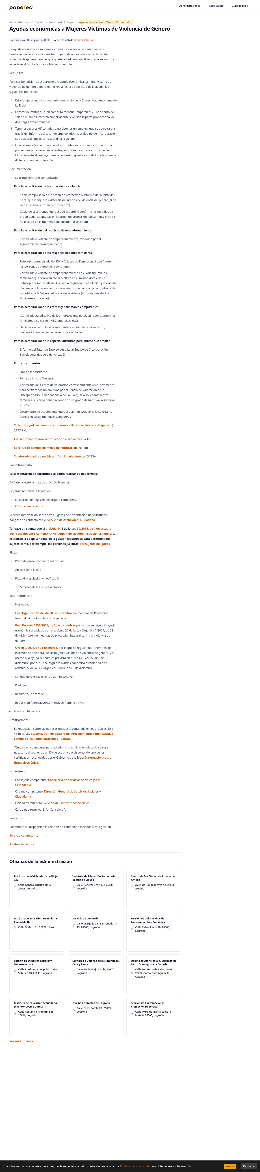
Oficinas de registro (29, 506)
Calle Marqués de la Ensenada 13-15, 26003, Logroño (97, 925)
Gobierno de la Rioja (60, 22)
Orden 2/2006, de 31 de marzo (36, 648)
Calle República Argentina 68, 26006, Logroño (36, 1013)
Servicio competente (23, 835)
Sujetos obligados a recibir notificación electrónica (49, 456)
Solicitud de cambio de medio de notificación (45, 448)
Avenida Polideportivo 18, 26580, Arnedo (155, 886)
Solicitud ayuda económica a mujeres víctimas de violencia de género (62, 425)
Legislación (217, 5)
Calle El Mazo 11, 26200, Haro (36, 927)
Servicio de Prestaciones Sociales (67, 803)
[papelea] (22, 5)
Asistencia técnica (21, 844)
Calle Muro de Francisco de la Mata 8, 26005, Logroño (153, 1013)
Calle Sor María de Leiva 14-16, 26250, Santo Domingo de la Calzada (153, 973)
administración (85, 40)
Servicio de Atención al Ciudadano (71, 520)
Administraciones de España (26, 22)
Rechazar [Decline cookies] (249, 1166)
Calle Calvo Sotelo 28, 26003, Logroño (152, 928)
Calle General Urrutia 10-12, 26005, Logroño (35, 886)
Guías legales (240, 5)
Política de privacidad (134, 1166)
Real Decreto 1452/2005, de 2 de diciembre (45, 625)
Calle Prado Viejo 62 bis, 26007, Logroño (95, 971)
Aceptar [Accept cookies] (230, 1166)
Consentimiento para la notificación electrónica (47, 439)
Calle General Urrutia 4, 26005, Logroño (95, 886)
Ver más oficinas (21, 1041)
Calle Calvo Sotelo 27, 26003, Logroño (94, 1009)
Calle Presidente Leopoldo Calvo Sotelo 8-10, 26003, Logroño (38, 971)
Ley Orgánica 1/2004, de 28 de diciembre (43, 613)
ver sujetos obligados (95, 544)
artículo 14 (53, 529)
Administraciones (191, 5)
